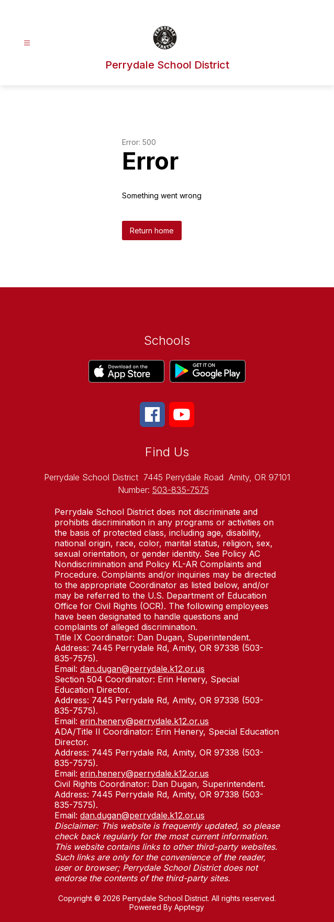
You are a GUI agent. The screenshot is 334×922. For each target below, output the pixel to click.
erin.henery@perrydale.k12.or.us (144, 721)
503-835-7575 (180, 490)
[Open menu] (27, 43)
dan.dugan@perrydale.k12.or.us (142, 669)
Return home (152, 230)
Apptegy (189, 907)
